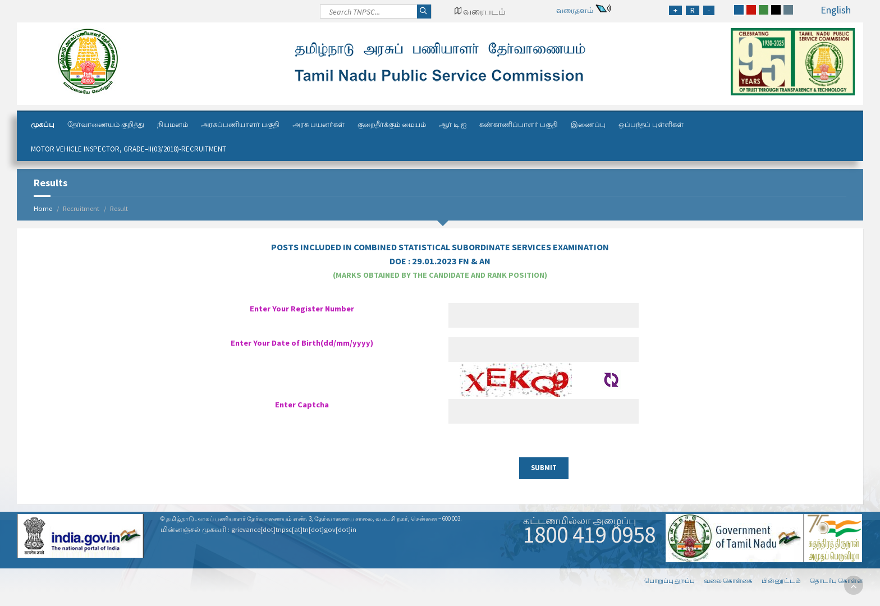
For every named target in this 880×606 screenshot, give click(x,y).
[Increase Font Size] (675, 10)
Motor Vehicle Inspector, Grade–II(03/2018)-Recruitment (128, 149)
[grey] (788, 10)
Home (43, 208)
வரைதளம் (574, 10)
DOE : (440, 261)
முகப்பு (42, 124)
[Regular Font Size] (692, 10)
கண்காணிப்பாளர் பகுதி (518, 124)
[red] (751, 10)
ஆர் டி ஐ (452, 124)
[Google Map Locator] (479, 11)
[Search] (375, 14)
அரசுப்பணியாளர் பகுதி (240, 124)
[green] (763, 10)
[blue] (739, 10)
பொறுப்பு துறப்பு (669, 580)
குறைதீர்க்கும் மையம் (392, 124)
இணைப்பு (588, 124)
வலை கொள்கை (728, 580)
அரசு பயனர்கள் (318, 124)
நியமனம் (172, 124)
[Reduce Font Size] (708, 10)
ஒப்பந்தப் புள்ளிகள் (651, 124)
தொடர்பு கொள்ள (836, 580)
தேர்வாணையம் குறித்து (105, 124)
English (836, 9)
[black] (776, 10)
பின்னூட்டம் (781, 580)
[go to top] (853, 585)
